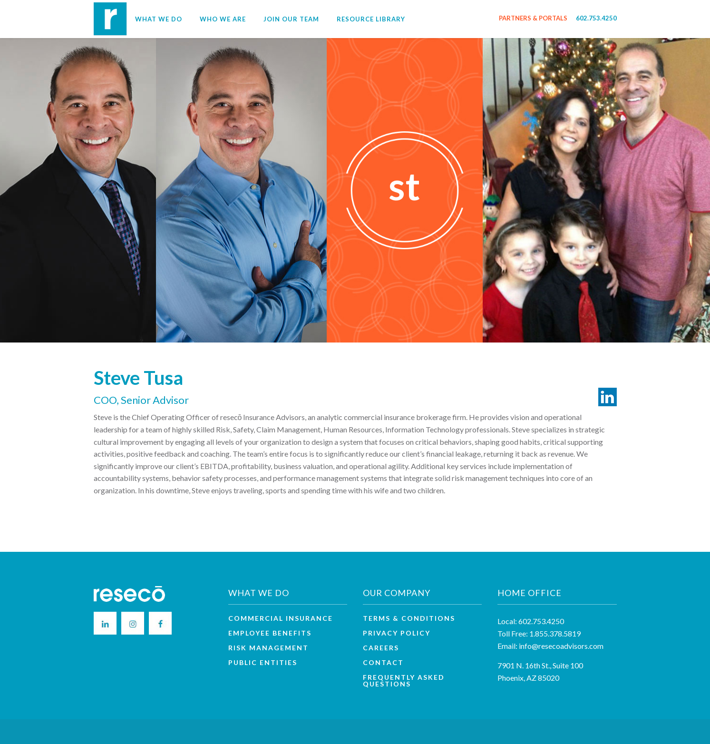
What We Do (158, 19)
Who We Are (223, 19)
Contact (383, 662)
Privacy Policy (396, 633)
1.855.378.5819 (555, 633)
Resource (371, 19)
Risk (268, 648)
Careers (381, 648)
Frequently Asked (404, 680)
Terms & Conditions (409, 618)
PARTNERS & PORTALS (533, 18)
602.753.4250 (596, 18)
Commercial (280, 618)
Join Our (291, 19)
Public (262, 662)
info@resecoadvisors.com (561, 645)
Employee (269, 633)
